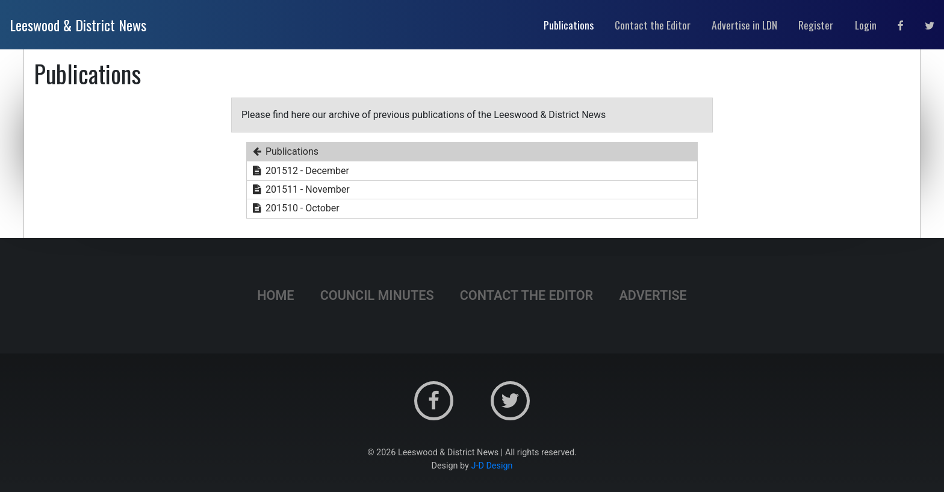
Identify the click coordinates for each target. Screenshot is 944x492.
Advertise (652, 295)
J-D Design (492, 466)
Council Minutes (377, 295)
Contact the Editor (527, 295)
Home (275, 295)
